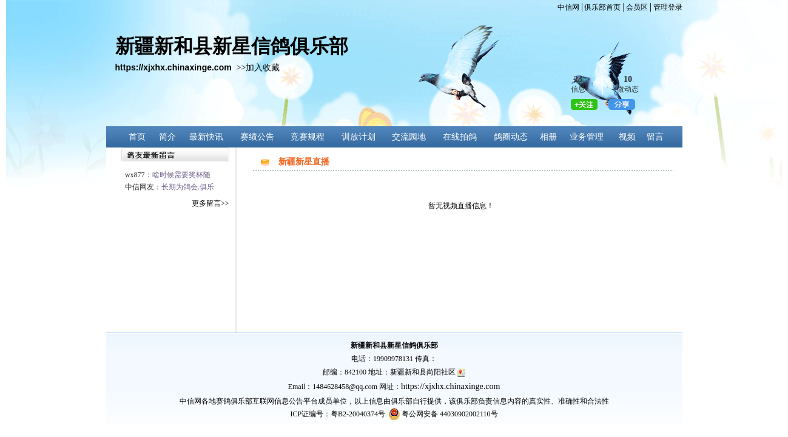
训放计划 (358, 136)
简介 (167, 136)
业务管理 (587, 136)
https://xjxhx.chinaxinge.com (450, 386)
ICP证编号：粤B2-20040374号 (337, 414)
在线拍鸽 (460, 136)
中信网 (568, 7)
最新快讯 (206, 136)
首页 (137, 136)
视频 (627, 136)
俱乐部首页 (602, 7)
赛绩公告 (257, 136)
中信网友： (169, 187)
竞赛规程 (308, 136)
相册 (548, 136)
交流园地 (409, 136)
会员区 (637, 7)
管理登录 (667, 7)
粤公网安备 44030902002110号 (450, 414)
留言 (655, 136)
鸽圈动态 (511, 136)
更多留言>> (210, 203)
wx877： (167, 175)
